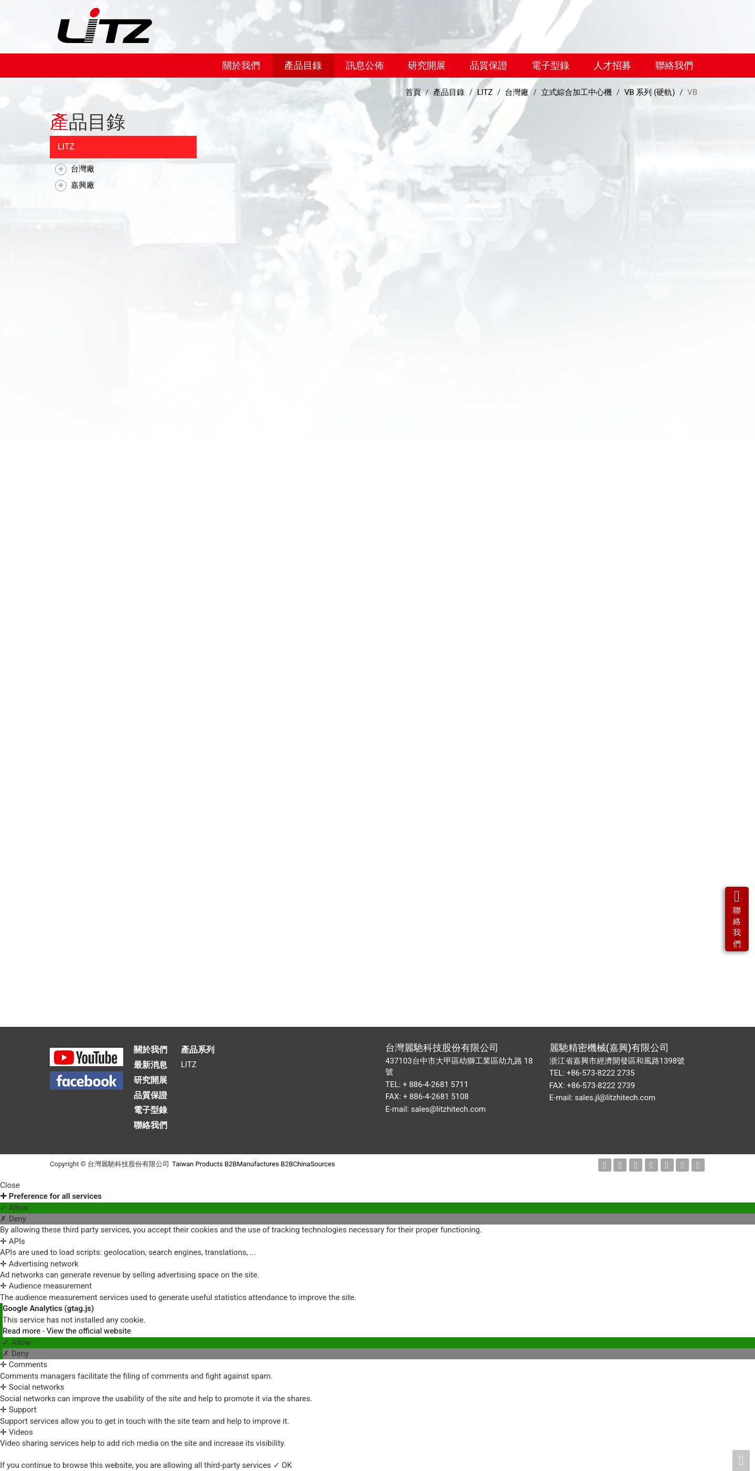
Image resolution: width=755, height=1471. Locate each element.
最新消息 (150, 1065)
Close (10, 1185)
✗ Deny (13, 1218)
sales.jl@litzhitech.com (615, 1097)
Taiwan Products (197, 1164)
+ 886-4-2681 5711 (435, 1084)
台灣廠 (82, 169)
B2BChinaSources (308, 1164)
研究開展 (427, 65)
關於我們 (241, 65)
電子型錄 (550, 65)
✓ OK (282, 1465)
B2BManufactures (251, 1164)
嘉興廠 (82, 185)
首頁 (413, 92)
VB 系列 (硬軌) (649, 92)
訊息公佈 (365, 65)
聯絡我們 (674, 65)
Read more (22, 1331)
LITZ (66, 147)
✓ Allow (14, 1207)
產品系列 (197, 1050)
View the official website (89, 1331)
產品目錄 (303, 65)
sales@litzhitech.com (448, 1109)
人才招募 (612, 65)
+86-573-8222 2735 (600, 1073)
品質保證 (489, 65)
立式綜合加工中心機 (576, 92)
